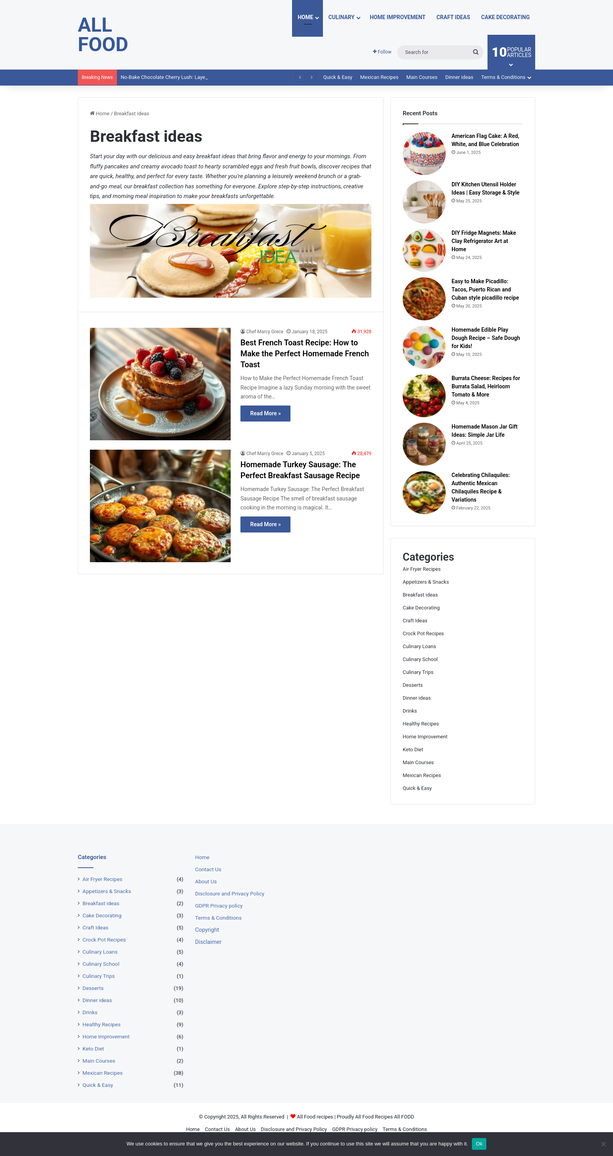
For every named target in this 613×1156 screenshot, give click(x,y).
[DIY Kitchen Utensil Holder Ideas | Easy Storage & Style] (424, 201)
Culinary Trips (418, 672)
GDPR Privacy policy (219, 905)
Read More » (265, 413)
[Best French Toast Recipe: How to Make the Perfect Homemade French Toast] (160, 384)
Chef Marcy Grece (264, 331)
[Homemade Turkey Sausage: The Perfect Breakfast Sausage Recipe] (160, 506)
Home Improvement (398, 17)
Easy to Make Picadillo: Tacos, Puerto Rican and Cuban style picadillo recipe (485, 289)
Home (305, 17)
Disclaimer (208, 942)
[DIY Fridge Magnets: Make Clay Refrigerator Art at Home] (424, 250)
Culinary (341, 17)
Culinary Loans (419, 646)
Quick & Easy (338, 77)
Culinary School (420, 659)
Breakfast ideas (420, 595)
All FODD (404, 1117)
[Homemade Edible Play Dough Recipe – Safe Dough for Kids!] (424, 347)
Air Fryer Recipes (422, 569)
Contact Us (208, 869)
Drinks (410, 711)
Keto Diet (413, 749)
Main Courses (421, 77)
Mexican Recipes (379, 77)
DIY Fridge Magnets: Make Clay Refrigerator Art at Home (484, 241)
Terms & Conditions (503, 77)
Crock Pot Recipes (423, 633)
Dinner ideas (459, 77)
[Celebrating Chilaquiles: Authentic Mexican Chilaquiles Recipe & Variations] (424, 492)
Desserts (413, 685)
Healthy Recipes (421, 724)
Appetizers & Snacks (426, 582)
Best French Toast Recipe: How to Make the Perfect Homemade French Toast (304, 353)
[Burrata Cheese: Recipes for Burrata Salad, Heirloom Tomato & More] (424, 395)
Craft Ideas (453, 17)
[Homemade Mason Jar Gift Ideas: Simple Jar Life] (424, 444)
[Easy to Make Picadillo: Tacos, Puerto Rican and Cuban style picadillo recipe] (424, 298)
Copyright (207, 930)
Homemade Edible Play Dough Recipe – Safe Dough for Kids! (486, 338)
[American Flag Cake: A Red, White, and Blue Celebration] (424, 153)
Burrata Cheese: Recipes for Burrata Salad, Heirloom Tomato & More (486, 386)
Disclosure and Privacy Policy (229, 893)
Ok (479, 1144)
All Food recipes (315, 1117)
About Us (206, 881)
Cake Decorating (505, 17)
